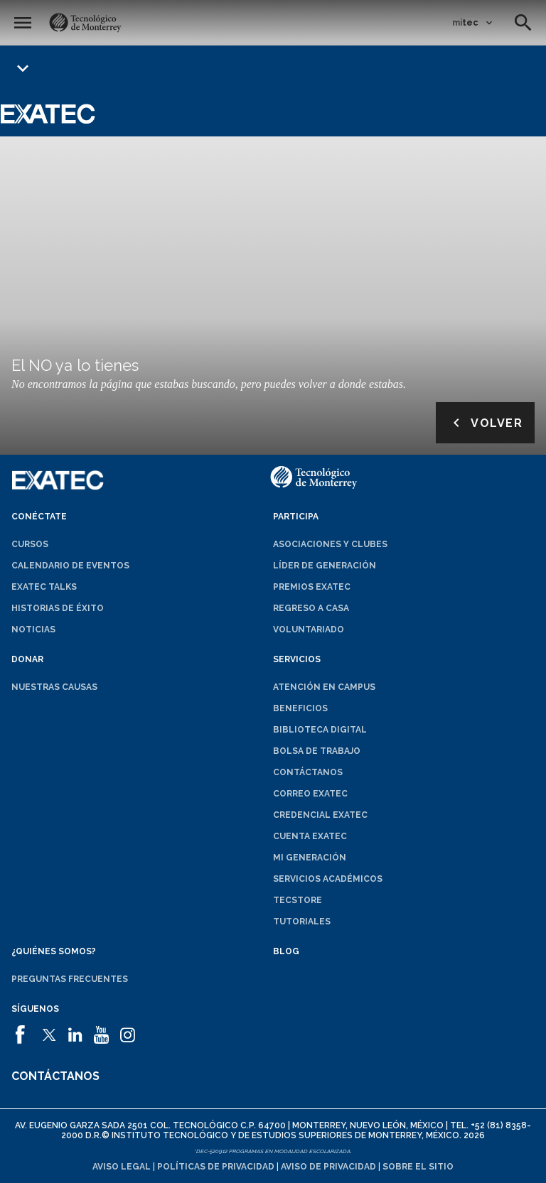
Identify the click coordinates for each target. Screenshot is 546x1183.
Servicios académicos (327, 879)
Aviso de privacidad (328, 1167)
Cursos (29, 544)
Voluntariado (308, 629)
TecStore (297, 900)
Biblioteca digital (320, 730)
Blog (286, 951)
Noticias (33, 629)
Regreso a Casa (311, 608)
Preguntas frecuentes (69, 979)
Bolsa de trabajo (316, 751)
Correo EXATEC (310, 794)
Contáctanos (308, 772)
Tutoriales (302, 922)
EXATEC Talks (44, 587)
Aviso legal (121, 1167)
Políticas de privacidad (215, 1167)
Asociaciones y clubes (330, 544)
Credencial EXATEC (320, 815)
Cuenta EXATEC (310, 836)
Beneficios (300, 708)
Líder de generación (324, 566)
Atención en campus (324, 687)
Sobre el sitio (418, 1167)
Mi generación (309, 858)
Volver (485, 422)
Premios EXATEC (311, 587)
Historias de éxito (57, 608)
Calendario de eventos (70, 566)
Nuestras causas (54, 687)
